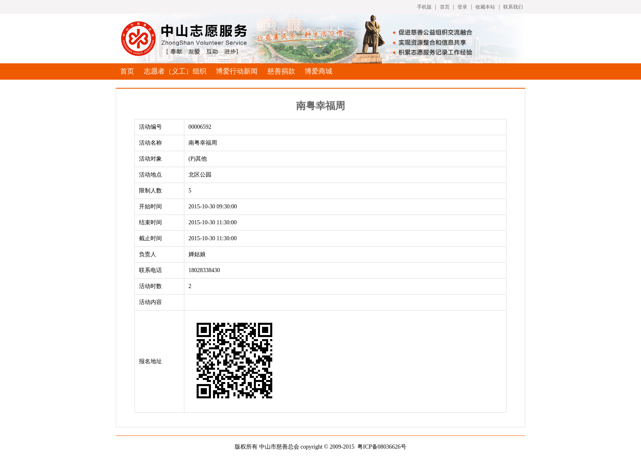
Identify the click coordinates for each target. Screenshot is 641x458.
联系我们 (513, 7)
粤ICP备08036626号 (381, 447)
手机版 (424, 7)
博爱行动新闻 (237, 71)
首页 (445, 7)
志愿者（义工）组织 (175, 71)
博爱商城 (318, 71)
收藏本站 (485, 7)
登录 (462, 7)
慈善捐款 (281, 71)
